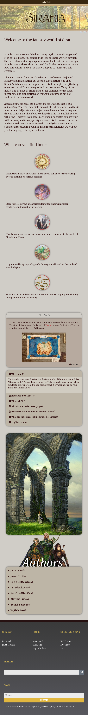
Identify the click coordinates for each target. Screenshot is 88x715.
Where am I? (17, 374)
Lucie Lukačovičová (22, 582)
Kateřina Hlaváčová (22, 593)
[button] (44, 374)
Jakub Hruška (18, 576)
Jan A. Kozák (18, 570)
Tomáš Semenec (20, 604)
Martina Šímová (20, 599)
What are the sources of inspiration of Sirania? (34, 417)
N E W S (44, 315)
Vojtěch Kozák (19, 610)
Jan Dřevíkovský (20, 587)
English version (19, 422)
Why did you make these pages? (27, 406)
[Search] (81, 672)
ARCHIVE (75, 364)
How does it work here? (23, 396)
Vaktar (48, 325)
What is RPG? (18, 401)
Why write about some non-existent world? (33, 411)
